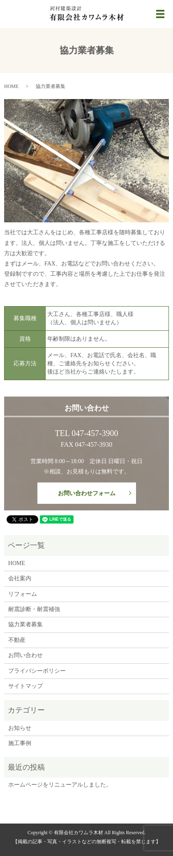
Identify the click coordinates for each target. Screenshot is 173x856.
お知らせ (19, 728)
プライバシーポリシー (37, 671)
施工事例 (19, 743)
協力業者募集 (25, 624)
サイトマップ (25, 686)
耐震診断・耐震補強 (34, 609)
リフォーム (22, 594)
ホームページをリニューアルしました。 (60, 785)
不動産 (16, 640)
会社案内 (19, 578)
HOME (11, 86)
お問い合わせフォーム (86, 493)
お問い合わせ (25, 655)
